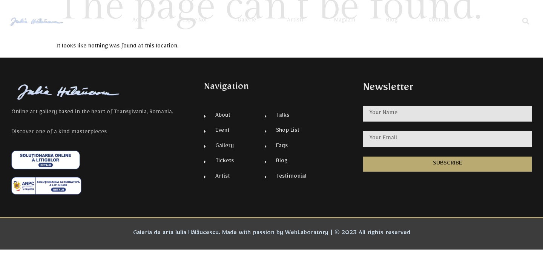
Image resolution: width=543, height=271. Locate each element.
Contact (438, 21)
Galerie (247, 21)
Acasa (139, 21)
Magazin (344, 21)
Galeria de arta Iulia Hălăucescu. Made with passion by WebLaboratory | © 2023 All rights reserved (271, 234)
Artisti (295, 21)
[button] (526, 21)
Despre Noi (192, 21)
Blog (391, 21)
